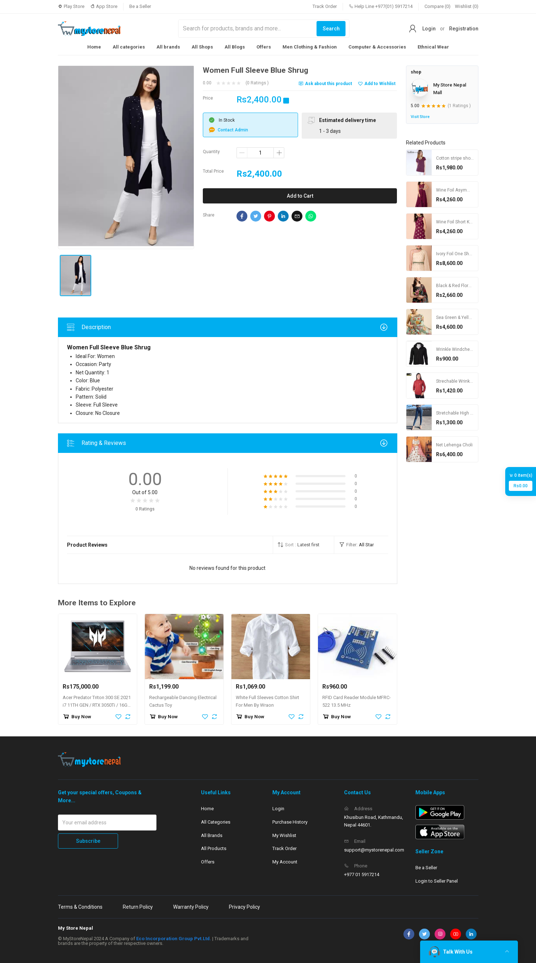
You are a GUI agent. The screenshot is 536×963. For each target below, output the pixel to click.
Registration (463, 28)
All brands (168, 47)
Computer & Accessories (377, 47)
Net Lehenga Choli (454, 444)
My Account (284, 862)
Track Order (325, 6)
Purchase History (289, 822)
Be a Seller (140, 6)
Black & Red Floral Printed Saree (468, 285)
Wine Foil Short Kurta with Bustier (469, 221)
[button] (303, 545)
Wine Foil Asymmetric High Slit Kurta (472, 190)
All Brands (211, 835)
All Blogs (235, 47)
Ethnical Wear (433, 47)
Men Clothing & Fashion (309, 47)
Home (94, 47)
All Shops (202, 47)
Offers (263, 47)
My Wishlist (284, 835)
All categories (129, 47)
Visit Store (420, 116)
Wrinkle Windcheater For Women (469, 349)
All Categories (215, 822)
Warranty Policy (191, 907)
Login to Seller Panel (436, 881)
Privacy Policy (244, 907)
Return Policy (138, 907)
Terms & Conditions (80, 907)
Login (429, 28)
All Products (213, 848)
